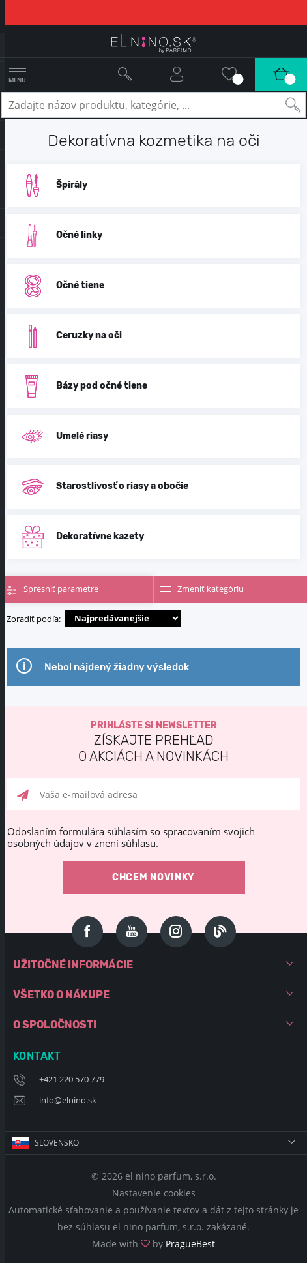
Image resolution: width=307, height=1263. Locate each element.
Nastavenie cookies (154, 1193)
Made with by (153, 1244)
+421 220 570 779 (71, 1079)
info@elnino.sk (67, 1100)
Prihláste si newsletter (153, 742)
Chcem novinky (153, 877)
